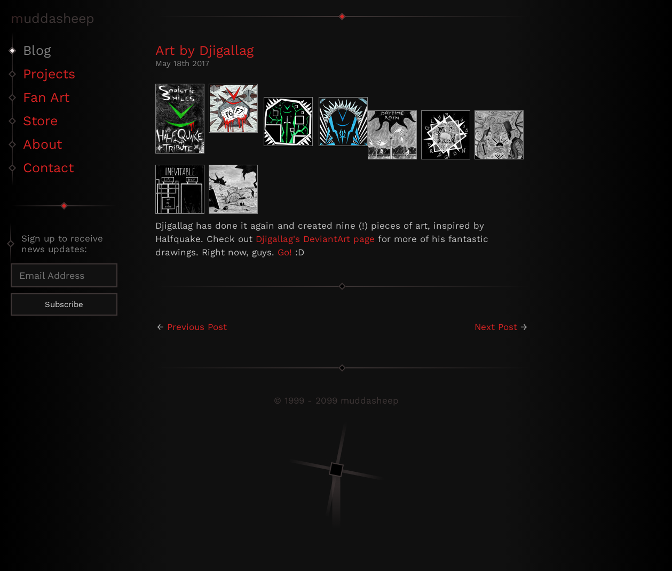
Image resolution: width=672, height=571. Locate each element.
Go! (285, 252)
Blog (37, 50)
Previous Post (197, 326)
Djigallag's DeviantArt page (315, 239)
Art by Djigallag (204, 50)
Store (40, 120)
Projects (49, 74)
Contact (48, 167)
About (42, 144)
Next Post (496, 326)
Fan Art (46, 97)
